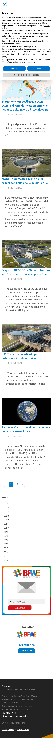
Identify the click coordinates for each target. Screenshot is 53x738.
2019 (6, 532)
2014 (6, 552)
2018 (6, 536)
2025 (6, 508)
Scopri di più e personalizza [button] (26, 75)
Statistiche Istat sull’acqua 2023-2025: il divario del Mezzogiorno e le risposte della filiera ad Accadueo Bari (26, 105)
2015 (6, 548)
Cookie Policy (23, 730)
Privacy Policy (8, 730)
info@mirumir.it (8, 716)
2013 (6, 556)
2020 (6, 528)
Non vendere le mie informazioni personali (19, 46)
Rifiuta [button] (14, 69)
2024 (6, 512)
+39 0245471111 (9, 713)
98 (17, 484)
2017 (6, 540)
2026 (6, 503)
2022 (6, 520)
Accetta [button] (38, 69)
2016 (6, 544)
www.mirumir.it (22, 716)
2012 (6, 560)
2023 (6, 516)
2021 (6, 524)
